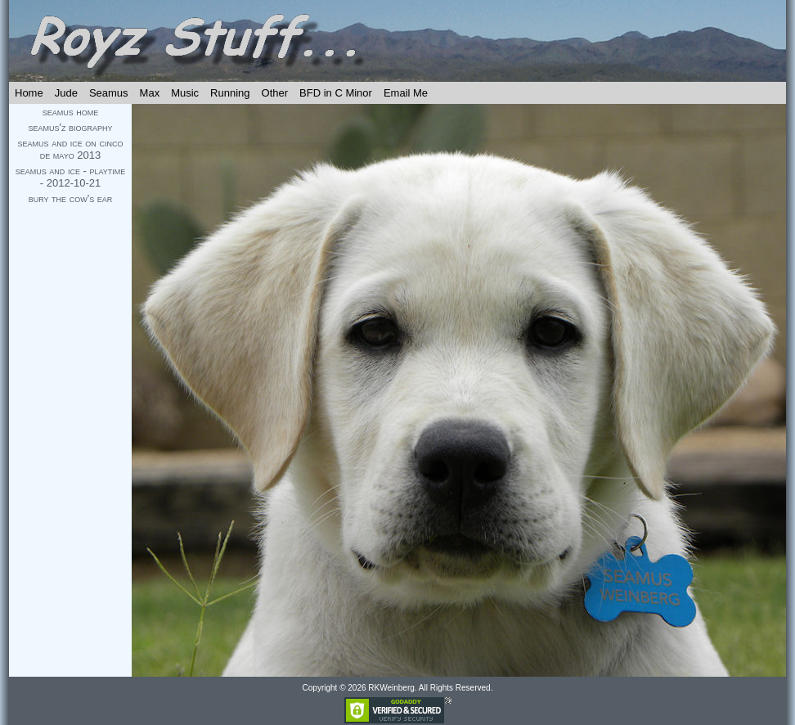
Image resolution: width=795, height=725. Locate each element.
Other (275, 93)
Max (150, 93)
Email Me (406, 93)
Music (185, 93)
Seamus (108, 93)
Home (29, 93)
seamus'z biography (70, 127)
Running (229, 93)
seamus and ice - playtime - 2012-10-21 (71, 176)
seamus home (71, 112)
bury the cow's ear (71, 198)
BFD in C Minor (335, 93)
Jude (66, 93)
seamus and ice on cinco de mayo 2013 (71, 149)
